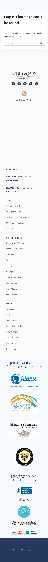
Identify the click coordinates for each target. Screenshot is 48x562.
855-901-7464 (24, 99)
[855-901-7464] (24, 93)
